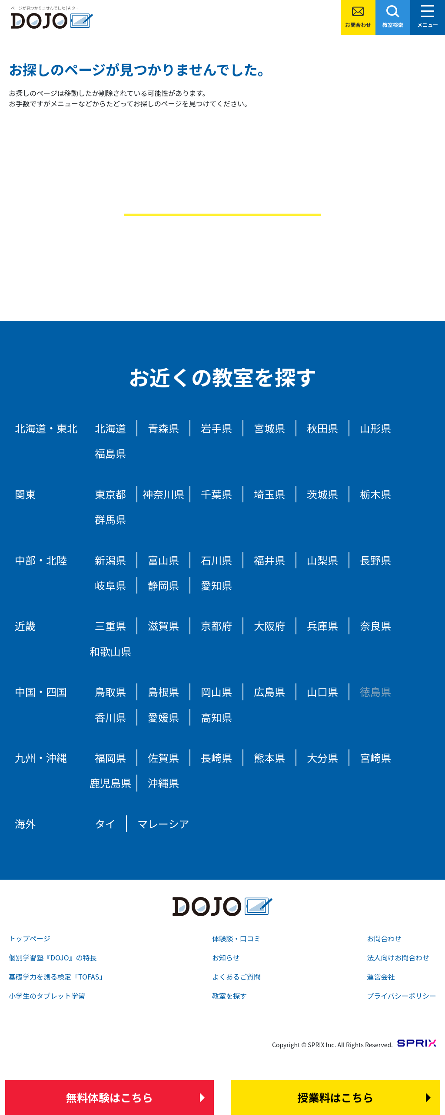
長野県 (375, 559)
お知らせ (226, 957)
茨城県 (322, 493)
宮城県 (269, 427)
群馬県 (110, 519)
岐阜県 (110, 585)
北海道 (110, 427)
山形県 (375, 427)
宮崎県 (375, 757)
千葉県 (216, 493)
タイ (105, 823)
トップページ (29, 938)
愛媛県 (163, 717)
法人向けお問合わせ (398, 957)
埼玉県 (269, 493)
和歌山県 (110, 651)
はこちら (109, 1097)
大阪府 (269, 625)
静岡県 (163, 585)
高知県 (216, 717)
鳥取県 (110, 691)
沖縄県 (163, 782)
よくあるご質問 (236, 976)
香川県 (110, 717)
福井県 (269, 559)
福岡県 (110, 757)
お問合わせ (358, 24)
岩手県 (216, 427)
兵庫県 (322, 625)
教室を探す (229, 995)
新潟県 (110, 559)
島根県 (163, 691)
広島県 (269, 691)
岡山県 (216, 691)
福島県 (110, 453)
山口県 (322, 691)
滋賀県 (163, 625)
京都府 (216, 625)
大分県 (322, 757)
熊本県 (269, 757)
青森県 (163, 427)
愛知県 (216, 585)
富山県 (163, 559)
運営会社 (381, 976)
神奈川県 (163, 493)
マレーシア (163, 823)
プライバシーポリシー (401, 995)
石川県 (216, 559)
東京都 (110, 493)
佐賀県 (163, 757)
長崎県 (216, 757)
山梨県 (322, 559)
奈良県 (375, 625)
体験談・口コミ (236, 938)
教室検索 (392, 24)
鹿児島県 (110, 782)
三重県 (110, 625)
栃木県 (375, 493)
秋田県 (322, 427)
